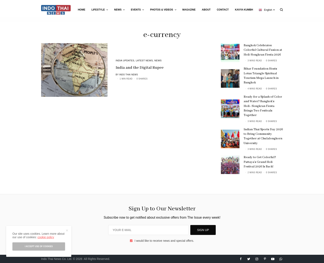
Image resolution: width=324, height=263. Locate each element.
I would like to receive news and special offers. (164, 240)
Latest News (144, 60)
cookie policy (45, 237)
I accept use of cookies (39, 246)
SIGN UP (203, 230)
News (158, 60)
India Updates (125, 60)
